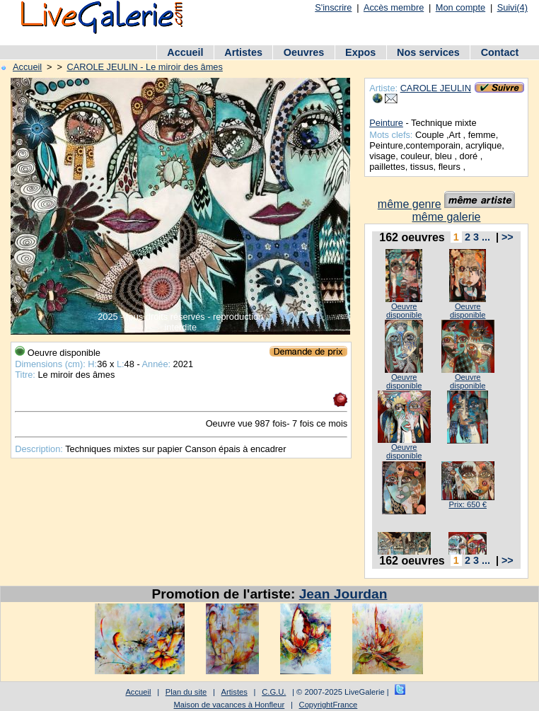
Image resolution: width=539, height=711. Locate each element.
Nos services (428, 52)
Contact (500, 52)
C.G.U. (274, 692)
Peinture (386, 122)
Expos (360, 52)
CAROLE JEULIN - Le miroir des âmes (144, 67)
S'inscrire (333, 7)
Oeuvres (304, 52)
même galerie (446, 217)
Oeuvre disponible (404, 310)
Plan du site (186, 692)
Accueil (185, 52)
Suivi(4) (512, 7)
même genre (409, 204)
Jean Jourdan (343, 593)
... (486, 237)
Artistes (243, 52)
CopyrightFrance (328, 704)
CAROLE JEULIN (435, 88)
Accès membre (394, 7)
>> (508, 237)
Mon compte (460, 7)
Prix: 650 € (467, 504)
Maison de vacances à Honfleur (229, 704)
